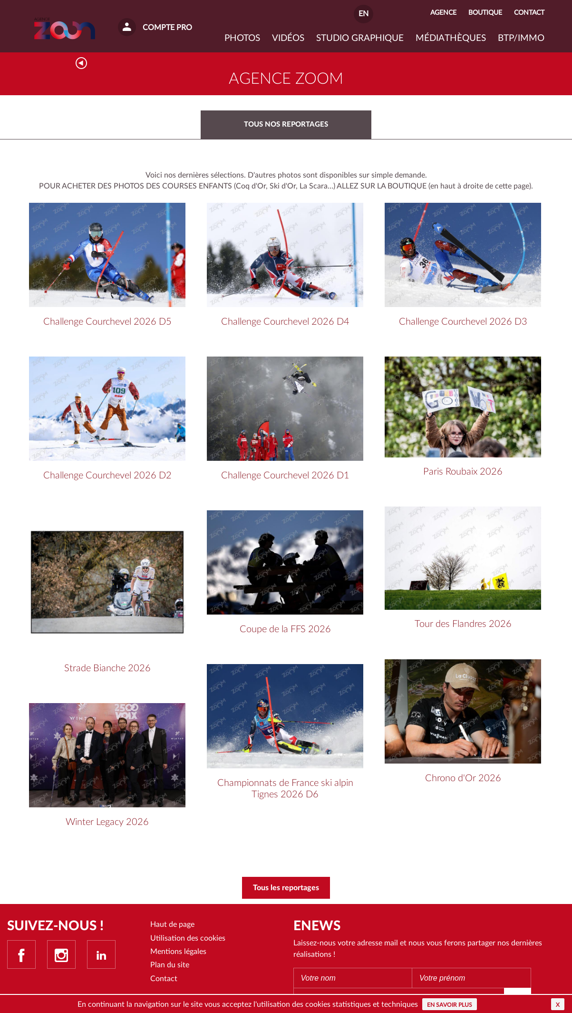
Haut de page (172, 924)
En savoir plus (449, 1005)
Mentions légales (178, 951)
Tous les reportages (286, 888)
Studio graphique (360, 38)
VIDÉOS (288, 38)
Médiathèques (451, 38)
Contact (163, 979)
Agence (443, 12)
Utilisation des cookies (187, 938)
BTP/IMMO (521, 38)
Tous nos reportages (286, 124)
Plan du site (169, 965)
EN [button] (363, 14)
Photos (242, 38)
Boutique (485, 12)
